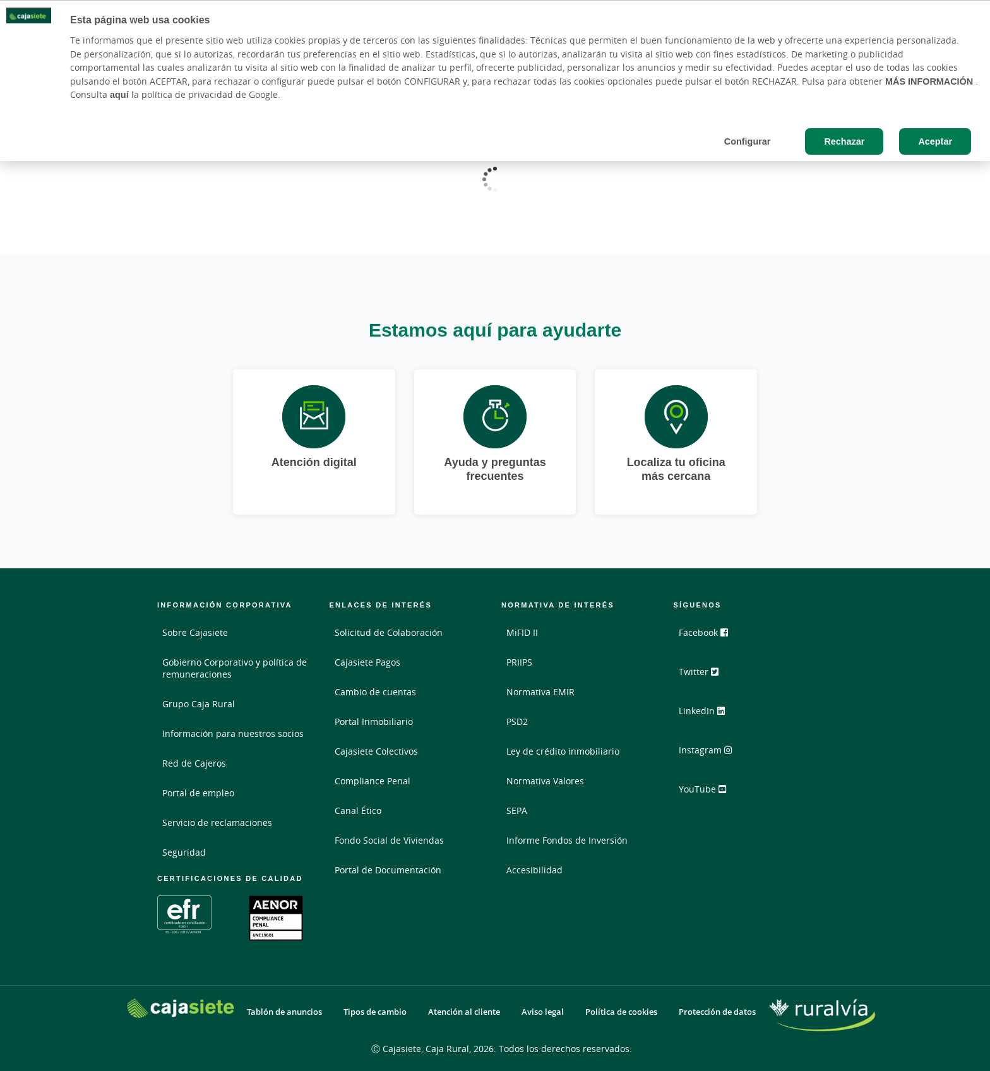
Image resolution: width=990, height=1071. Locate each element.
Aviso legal (543, 1012)
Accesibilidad (534, 870)
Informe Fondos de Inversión (567, 840)
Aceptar (935, 141)
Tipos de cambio (375, 1012)
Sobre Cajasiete (195, 632)
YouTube (708, 794)
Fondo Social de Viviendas (389, 840)
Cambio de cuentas (375, 692)
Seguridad (184, 852)
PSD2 (517, 721)
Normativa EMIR (540, 692)
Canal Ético (358, 811)
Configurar (747, 141)
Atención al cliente (464, 1012)
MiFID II (522, 632)
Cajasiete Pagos (367, 662)
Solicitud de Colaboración (389, 632)
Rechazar (844, 141)
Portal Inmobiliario (374, 721)
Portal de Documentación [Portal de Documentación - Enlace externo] (388, 870)
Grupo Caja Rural (198, 704)
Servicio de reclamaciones (217, 823)
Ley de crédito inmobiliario (562, 751)
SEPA (516, 811)
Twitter (704, 676)
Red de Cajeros (194, 763)
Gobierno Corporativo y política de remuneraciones (234, 668)
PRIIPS (519, 662)
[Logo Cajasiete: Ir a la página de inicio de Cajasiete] (180, 1008)
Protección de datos (717, 1012)
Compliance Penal (372, 781)
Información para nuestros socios (233, 733)
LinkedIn (707, 715)
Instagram (711, 754)
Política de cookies (621, 1012)
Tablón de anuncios (284, 1012)
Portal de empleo (198, 793)
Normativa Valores (545, 781)
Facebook (709, 637)
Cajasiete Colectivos (376, 751)
